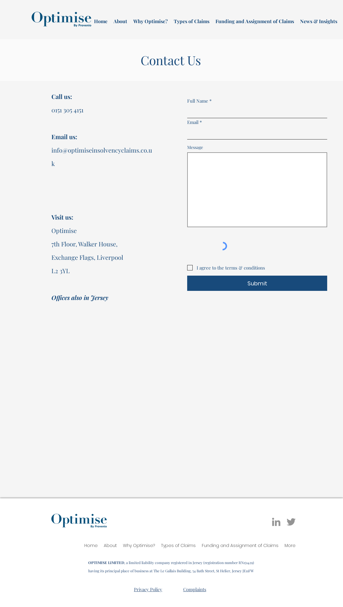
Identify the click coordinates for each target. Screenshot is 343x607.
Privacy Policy (148, 589)
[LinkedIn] (276, 522)
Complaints (194, 589)
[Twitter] (291, 522)
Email (192, 122)
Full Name (197, 101)
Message (195, 147)
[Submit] (257, 283)
